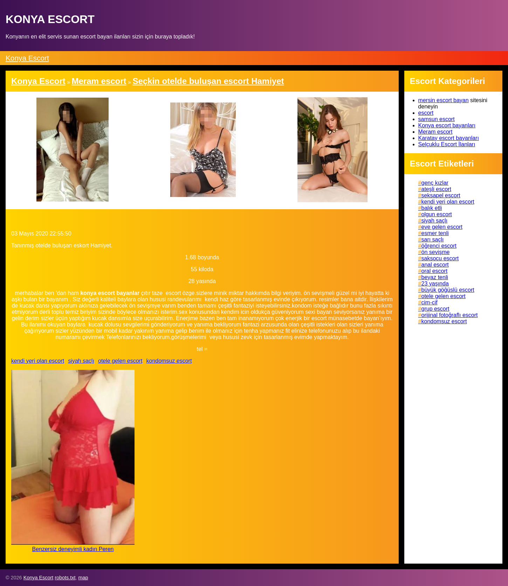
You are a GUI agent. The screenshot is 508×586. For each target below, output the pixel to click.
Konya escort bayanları (447, 125)
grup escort (435, 309)
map (83, 577)
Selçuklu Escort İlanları (446, 144)
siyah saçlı (81, 361)
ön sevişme (435, 252)
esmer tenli (435, 233)
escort (426, 113)
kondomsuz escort (169, 361)
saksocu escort (440, 258)
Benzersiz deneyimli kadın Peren (73, 549)
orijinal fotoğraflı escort (449, 315)
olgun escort (436, 214)
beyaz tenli (434, 277)
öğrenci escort (439, 246)
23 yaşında (435, 284)
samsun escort (436, 119)
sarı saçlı (432, 239)
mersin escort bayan (443, 100)
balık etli (431, 208)
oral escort (434, 271)
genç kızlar (434, 183)
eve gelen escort (441, 227)
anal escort (435, 265)
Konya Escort (27, 58)
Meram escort (435, 132)
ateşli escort (436, 189)
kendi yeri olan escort (37, 361)
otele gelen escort (120, 361)
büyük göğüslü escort (447, 290)
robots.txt (65, 577)
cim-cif (429, 302)
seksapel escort (440, 195)
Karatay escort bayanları (448, 138)
